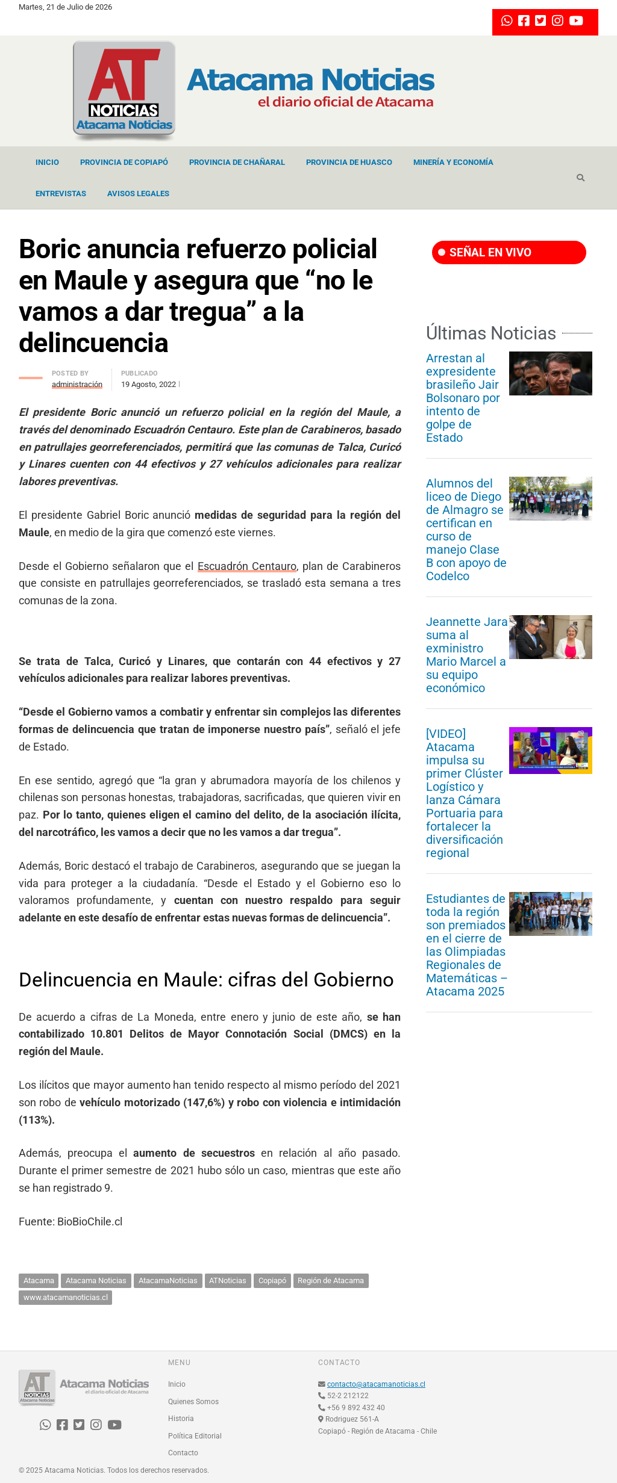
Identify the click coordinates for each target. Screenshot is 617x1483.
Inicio (47, 162)
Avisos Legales (138, 193)
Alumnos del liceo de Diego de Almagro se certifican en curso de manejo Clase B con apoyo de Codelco (466, 530)
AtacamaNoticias (168, 1280)
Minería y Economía (453, 162)
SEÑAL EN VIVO (484, 252)
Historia (181, 1418)
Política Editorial (195, 1436)
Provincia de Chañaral (237, 162)
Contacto (183, 1453)
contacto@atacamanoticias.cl (376, 1384)
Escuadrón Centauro (247, 566)
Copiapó (272, 1280)
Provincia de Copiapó (124, 162)
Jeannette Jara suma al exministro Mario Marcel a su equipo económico (467, 655)
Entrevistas (61, 193)
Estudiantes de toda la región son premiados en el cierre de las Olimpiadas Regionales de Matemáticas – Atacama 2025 (467, 945)
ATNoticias (227, 1280)
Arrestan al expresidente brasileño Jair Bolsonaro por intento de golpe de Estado (463, 397)
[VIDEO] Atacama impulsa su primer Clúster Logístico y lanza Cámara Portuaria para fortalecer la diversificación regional (464, 793)
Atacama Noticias (96, 1280)
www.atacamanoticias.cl (65, 1297)
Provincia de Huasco (349, 162)
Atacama (38, 1280)
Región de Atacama (331, 1280)
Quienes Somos (193, 1402)
